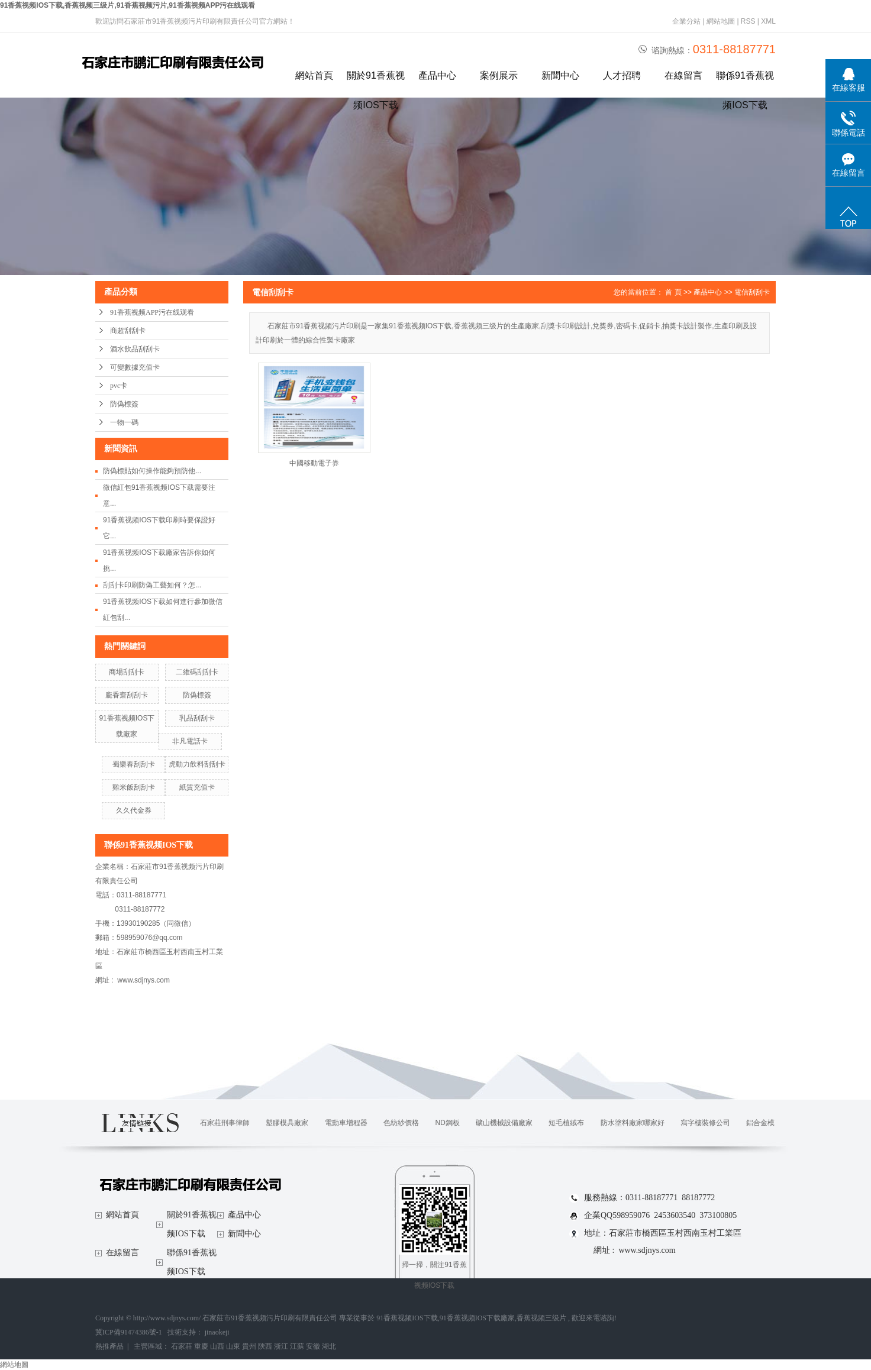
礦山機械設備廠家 (504, 1123)
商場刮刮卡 (126, 672)
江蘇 (297, 1346)
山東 (233, 1346)
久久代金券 (133, 810)
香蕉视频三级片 (541, 1318)
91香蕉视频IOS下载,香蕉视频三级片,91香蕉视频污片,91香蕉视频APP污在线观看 (127, 5)
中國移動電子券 (314, 463)
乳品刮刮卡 (197, 718)
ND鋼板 (447, 1123)
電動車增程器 (346, 1123)
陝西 (265, 1346)
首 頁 (673, 292)
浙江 (281, 1346)
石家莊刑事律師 (225, 1123)
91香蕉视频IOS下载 (406, 1318)
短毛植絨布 (566, 1123)
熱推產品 (109, 1346)
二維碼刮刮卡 (197, 672)
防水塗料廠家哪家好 (632, 1123)
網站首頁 (314, 75)
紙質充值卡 (197, 787)
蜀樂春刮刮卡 (133, 764)
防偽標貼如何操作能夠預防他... (152, 471)
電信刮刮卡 (752, 292)
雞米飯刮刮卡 (133, 787)
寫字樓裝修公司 (705, 1123)
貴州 (249, 1346)
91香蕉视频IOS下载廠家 (477, 1318)
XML (768, 21)
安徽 (313, 1346)
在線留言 (683, 75)
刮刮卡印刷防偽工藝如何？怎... (152, 585)
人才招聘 (622, 75)
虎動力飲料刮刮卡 (197, 764)
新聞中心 (560, 75)
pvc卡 (118, 386)
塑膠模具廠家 (287, 1123)
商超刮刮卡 (128, 331)
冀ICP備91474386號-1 (128, 1332)
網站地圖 (722, 21)
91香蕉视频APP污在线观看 (152, 312)
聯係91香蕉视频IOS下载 (745, 80)
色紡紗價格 (401, 1123)
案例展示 (499, 75)
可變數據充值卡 (135, 367)
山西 (217, 1346)
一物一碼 (124, 422)
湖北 (329, 1346)
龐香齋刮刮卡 (126, 695)
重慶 (201, 1346)
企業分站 (686, 21)
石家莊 (181, 1346)
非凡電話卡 (190, 741)
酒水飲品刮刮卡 (135, 349)
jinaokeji (217, 1332)
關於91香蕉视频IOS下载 (376, 80)
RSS (748, 21)
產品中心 (437, 75)
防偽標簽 (124, 404)
